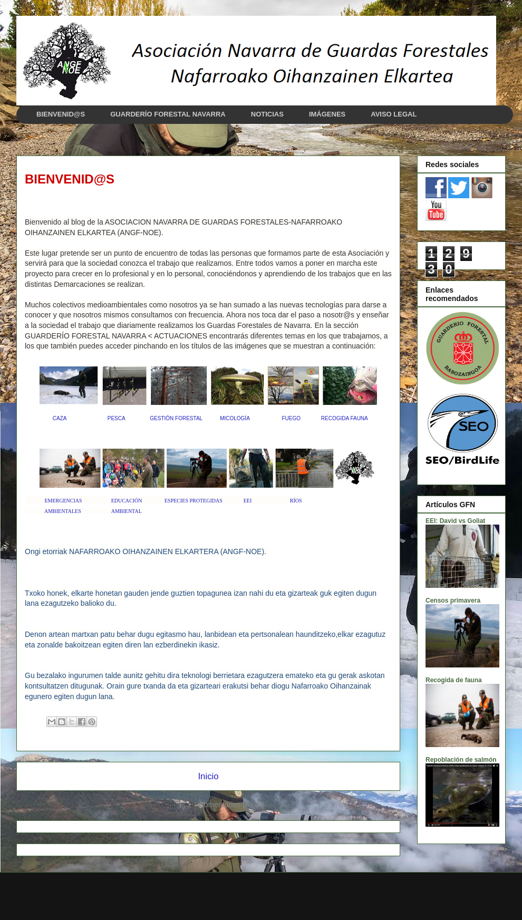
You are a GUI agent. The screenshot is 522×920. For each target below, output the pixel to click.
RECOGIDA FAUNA (344, 418)
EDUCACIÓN (126, 500)
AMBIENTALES (62, 511)
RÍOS (296, 500)
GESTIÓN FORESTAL (176, 418)
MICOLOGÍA (234, 418)
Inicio (208, 776)
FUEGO (291, 418)
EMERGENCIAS (63, 500)
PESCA (116, 418)
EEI (248, 500)
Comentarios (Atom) (232, 804)
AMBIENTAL (126, 511)
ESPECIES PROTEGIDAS (194, 500)
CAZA (59, 418)
